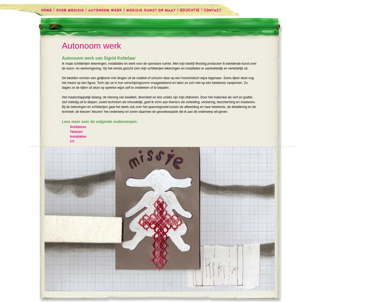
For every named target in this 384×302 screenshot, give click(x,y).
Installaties (78, 136)
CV (72, 141)
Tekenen (76, 132)
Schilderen (78, 127)
